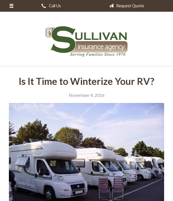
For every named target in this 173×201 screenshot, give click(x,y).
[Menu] (11, 6)
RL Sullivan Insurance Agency (86, 41)
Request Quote (125, 6)
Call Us (50, 6)
